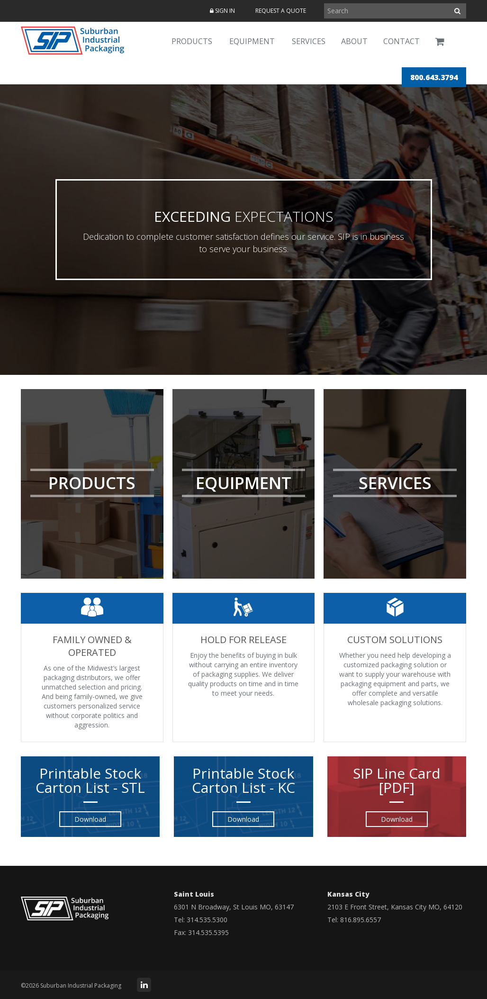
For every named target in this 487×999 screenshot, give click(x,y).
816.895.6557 (360, 919)
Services (308, 41)
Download (90, 819)
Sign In (222, 11)
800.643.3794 (434, 77)
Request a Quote (280, 11)
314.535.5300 (207, 919)
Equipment (252, 41)
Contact (401, 41)
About (354, 41)
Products (191, 41)
